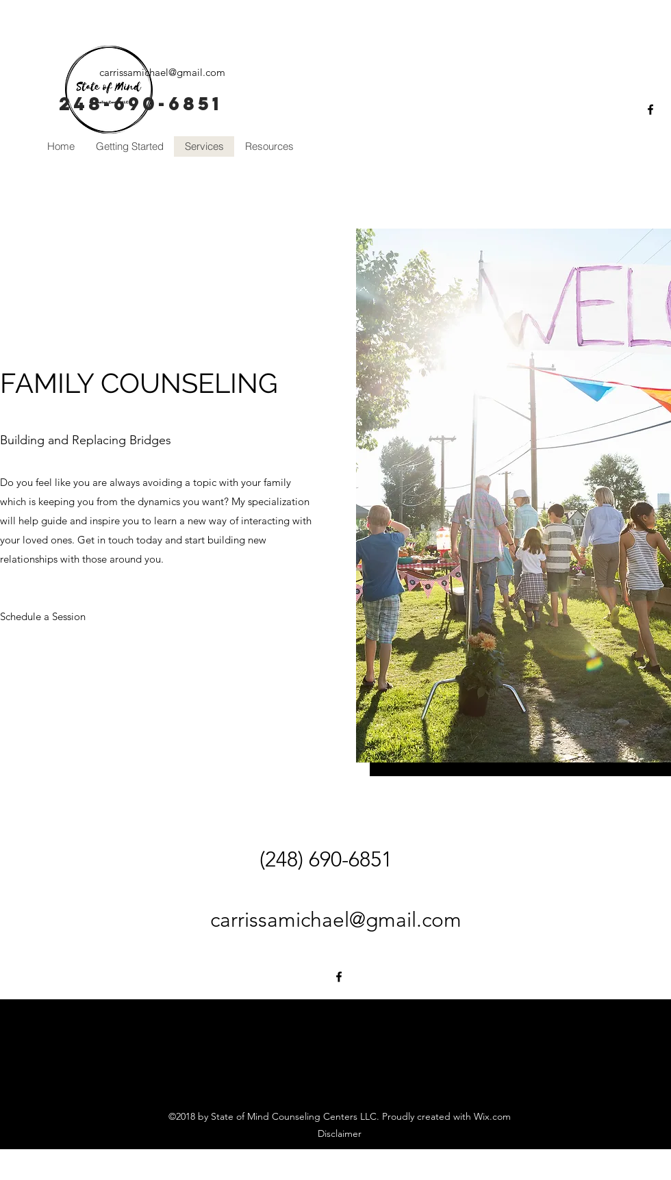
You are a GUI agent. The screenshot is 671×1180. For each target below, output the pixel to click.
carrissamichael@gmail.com (162, 72)
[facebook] (650, 109)
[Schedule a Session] (44, 616)
